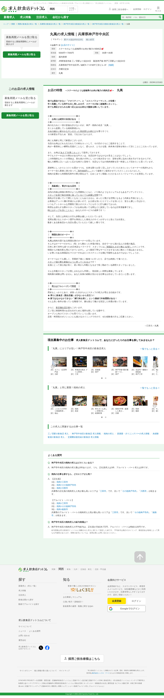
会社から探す (60, 17)
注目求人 (41, 17)
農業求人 (58, 686)
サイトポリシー (26, 671)
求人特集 (25, 17)
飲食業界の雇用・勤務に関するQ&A (78, 606)
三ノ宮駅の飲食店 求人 (58, 433)
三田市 (103, 491)
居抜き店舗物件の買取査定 (62, 683)
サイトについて (25, 626)
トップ (6, 24)
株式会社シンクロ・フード (101, 673)
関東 (53, 569)
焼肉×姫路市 (62, 509)
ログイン (136, 601)
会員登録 (116, 601)
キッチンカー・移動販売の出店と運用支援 (102, 683)
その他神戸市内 (129, 491)
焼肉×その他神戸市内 (66, 485)
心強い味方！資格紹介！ (73, 602)
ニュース (22, 631)
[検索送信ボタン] (160, 17)
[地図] (111, 65)
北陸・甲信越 (100, 569)
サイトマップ (64, 671)
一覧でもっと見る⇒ (150, 349)
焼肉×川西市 (62, 488)
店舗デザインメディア (37, 686)
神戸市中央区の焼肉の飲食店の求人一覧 (108, 24)
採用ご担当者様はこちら (84, 658)
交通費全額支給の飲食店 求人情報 (83, 437)
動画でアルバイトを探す (28, 604)
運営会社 (22, 640)
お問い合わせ (24, 635)
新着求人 (9, 17)
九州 (75, 569)
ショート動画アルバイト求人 (85, 686)
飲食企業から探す (26, 600)
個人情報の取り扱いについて (45, 671)
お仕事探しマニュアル (72, 597)
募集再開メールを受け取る (22, 54)
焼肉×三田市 (62, 482)
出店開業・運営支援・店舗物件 (53, 680)
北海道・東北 (86, 569)
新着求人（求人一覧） (27, 586)
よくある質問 (34, 631)
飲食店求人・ (116, 680)
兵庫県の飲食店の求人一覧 (50, 24)
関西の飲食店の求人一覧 (27, 24)
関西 (13, 24)
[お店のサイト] (67, 45)
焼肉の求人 (109, 433)
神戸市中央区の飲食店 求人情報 (86, 433)
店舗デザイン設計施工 (87, 680)
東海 (69, 569)
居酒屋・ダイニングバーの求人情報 (133, 433)
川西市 (143, 491)
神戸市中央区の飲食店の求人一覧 (76, 24)
